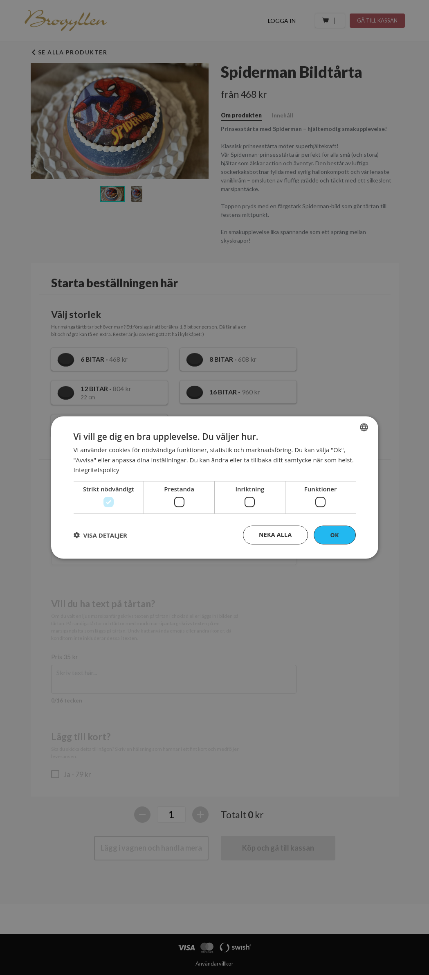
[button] (100, 535)
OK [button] (334, 534)
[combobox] (364, 427)
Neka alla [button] (275, 534)
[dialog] (214, 487)
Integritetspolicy (96, 470)
